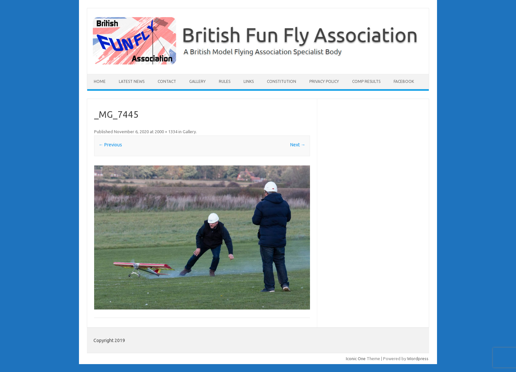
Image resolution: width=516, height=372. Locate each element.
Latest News (131, 81)
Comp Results (366, 81)
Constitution (281, 81)
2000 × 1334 (166, 131)
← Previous (110, 144)
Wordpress (417, 358)
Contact (167, 81)
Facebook (404, 81)
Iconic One (356, 358)
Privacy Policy (324, 81)
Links (249, 81)
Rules (224, 81)
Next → (297, 144)
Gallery (197, 81)
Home (100, 81)
